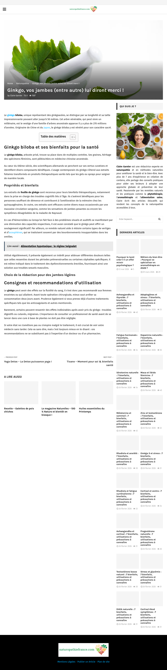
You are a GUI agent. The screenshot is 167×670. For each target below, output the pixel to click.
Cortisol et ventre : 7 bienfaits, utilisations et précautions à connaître (151, 496)
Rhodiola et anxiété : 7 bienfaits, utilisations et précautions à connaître (127, 459)
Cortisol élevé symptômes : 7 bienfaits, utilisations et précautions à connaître (148, 616)
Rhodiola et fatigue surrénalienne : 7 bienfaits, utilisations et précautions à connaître (126, 498)
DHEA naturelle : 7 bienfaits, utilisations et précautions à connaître (125, 615)
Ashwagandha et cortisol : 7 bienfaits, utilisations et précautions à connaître (127, 537)
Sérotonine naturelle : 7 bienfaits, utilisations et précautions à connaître (127, 378)
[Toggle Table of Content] (71, 137)
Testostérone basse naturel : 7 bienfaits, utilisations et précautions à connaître (127, 577)
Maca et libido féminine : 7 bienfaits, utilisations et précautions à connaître (148, 379)
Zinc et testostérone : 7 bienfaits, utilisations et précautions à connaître (151, 418)
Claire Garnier (16, 95)
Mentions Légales (66, 661)
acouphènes (15, 232)
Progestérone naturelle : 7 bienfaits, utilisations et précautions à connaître (148, 538)
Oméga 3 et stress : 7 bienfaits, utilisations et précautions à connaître (152, 459)
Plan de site (104, 661)
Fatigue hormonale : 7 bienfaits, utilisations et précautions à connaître (127, 340)
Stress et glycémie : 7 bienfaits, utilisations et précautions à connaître (151, 577)
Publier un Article (86, 661)
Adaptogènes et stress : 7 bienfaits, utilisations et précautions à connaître (151, 300)
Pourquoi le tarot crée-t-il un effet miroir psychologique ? (125, 261)
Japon (47, 127)
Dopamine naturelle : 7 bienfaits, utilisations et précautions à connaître (152, 340)
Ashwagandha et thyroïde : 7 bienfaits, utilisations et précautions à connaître (125, 301)
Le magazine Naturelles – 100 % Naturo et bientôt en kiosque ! (58, 411)
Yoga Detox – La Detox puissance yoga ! (28, 361)
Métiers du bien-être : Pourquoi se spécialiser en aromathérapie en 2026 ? (151, 262)
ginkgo (11, 115)
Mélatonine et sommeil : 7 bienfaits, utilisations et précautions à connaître (124, 420)
